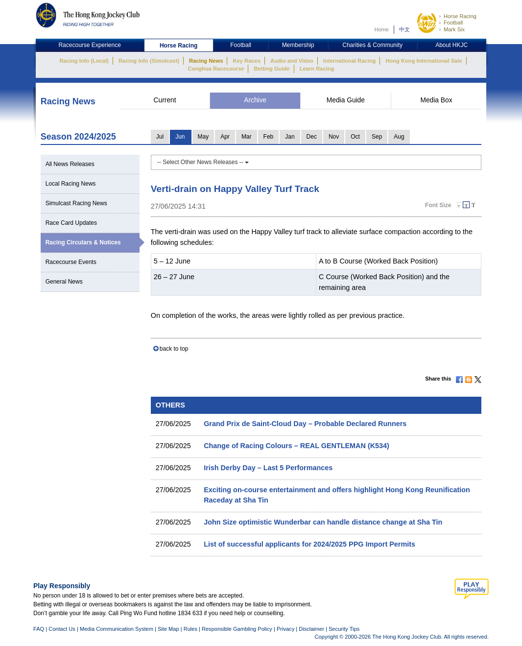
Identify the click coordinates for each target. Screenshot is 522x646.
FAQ (38, 629)
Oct (355, 136)
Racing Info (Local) (83, 61)
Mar (246, 136)
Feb (268, 136)
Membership (298, 45)
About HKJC (451, 45)
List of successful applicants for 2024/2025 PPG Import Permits (309, 544)
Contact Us (61, 629)
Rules (191, 629)
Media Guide (346, 100)
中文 (404, 29)
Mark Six (454, 29)
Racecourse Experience (89, 45)
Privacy (285, 629)
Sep (377, 136)
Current (165, 100)
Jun (180, 136)
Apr (225, 136)
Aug (399, 136)
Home (381, 29)
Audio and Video (291, 61)
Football (453, 22)
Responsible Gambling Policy (237, 629)
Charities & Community (372, 45)
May (203, 136)
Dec (312, 136)
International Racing (349, 61)
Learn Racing (317, 69)
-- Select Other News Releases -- (203, 162)
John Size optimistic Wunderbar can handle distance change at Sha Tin (323, 522)
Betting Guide (271, 69)
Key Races (247, 61)
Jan (289, 136)
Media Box (436, 100)
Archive (255, 100)
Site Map (168, 629)
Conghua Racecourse (216, 69)
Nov (334, 136)
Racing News (206, 61)
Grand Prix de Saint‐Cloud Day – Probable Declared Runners (305, 424)
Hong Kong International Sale (423, 61)
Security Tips (344, 629)
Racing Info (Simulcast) (149, 61)
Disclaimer (311, 629)
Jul (160, 136)
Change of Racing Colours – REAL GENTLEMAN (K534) (296, 446)
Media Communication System (116, 629)
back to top (174, 348)
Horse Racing (460, 16)
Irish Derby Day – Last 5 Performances (268, 468)
